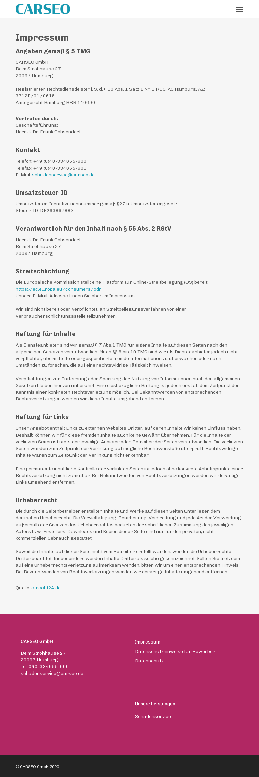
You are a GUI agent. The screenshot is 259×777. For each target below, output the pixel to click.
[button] (239, 9)
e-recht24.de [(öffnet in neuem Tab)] (46, 588)
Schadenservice (153, 716)
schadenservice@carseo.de (52, 673)
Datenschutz (149, 661)
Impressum (147, 642)
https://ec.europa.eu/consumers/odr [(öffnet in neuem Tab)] (59, 289)
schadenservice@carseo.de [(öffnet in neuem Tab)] (63, 175)
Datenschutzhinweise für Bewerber (175, 651)
